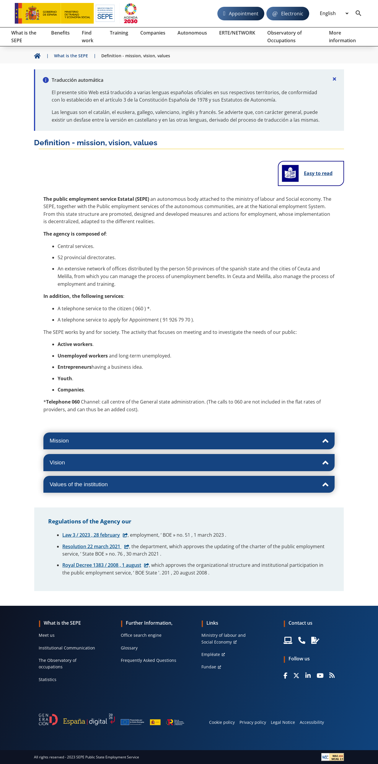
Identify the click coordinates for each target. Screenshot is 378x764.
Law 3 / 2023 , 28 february (91, 535)
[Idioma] (334, 13)
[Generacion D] (111, 720)
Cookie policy (222, 722)
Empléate (210, 654)
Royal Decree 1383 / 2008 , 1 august (101, 565)
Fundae (208, 667)
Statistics (47, 679)
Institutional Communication (67, 648)
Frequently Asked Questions (148, 660)
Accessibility (312, 722)
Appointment (243, 13)
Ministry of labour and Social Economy (223, 638)
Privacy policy (252, 722)
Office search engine (141, 635)
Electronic (292, 13)
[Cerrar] (334, 78)
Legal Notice (283, 722)
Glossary (129, 648)
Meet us (47, 635)
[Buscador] (358, 13)
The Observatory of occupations (57, 663)
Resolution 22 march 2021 (91, 546)
